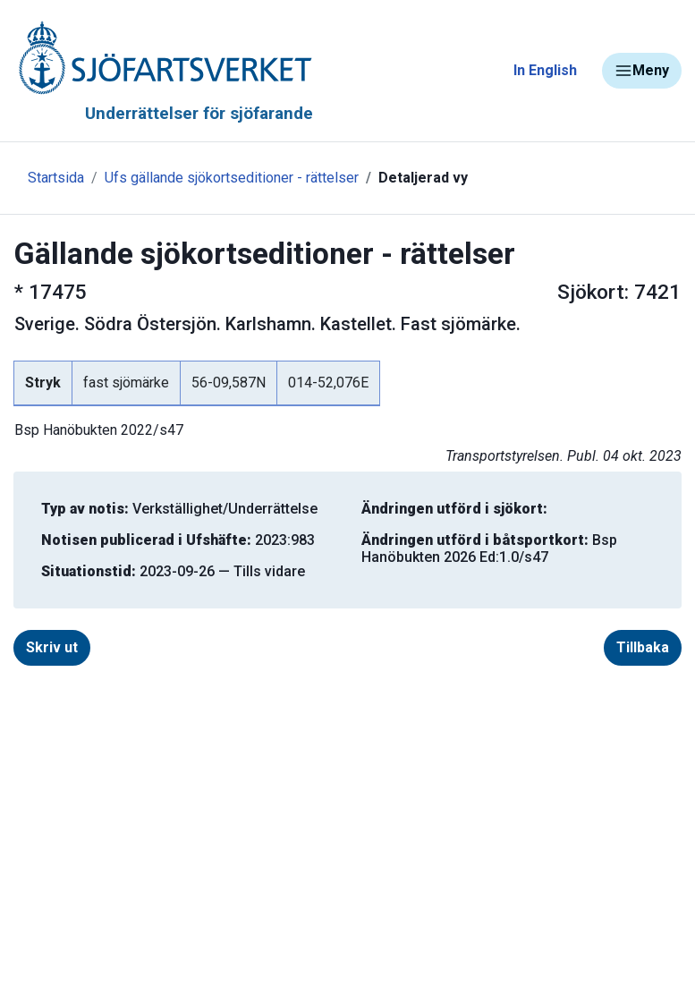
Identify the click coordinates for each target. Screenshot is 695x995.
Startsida (56, 177)
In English (545, 70)
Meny (641, 71)
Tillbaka (642, 647)
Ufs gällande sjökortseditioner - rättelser (232, 177)
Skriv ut (52, 647)
